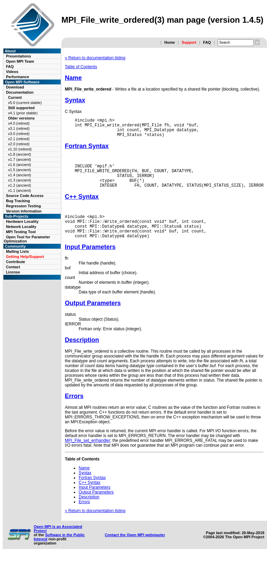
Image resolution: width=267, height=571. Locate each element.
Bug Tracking (18, 201)
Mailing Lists (17, 251)
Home (169, 42)
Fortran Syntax (87, 150)
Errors (74, 410)
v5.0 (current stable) (25, 103)
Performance (17, 77)
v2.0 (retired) (18, 144)
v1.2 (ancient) (19, 185)
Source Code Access (24, 196)
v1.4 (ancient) (19, 175)
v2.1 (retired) (18, 139)
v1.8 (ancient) (19, 154)
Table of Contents (81, 66)
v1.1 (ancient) (19, 190)
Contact (13, 267)
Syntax (75, 100)
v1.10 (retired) (19, 149)
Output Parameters (93, 317)
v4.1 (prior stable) (23, 113)
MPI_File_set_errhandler (87, 455)
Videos (12, 72)
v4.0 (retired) (18, 123)
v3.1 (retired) (18, 128)
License (13, 272)
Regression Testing (23, 206)
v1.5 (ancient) (19, 170)
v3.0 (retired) (18, 134)
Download (15, 87)
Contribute (15, 262)
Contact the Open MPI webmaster (135, 549)
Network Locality (21, 227)
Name (73, 77)
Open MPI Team (20, 61)
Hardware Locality (22, 221)
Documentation (19, 92)
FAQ (207, 42)
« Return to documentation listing (95, 57)
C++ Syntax (82, 206)
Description (82, 354)
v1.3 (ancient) (19, 180)
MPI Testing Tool (21, 232)
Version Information (23, 211)
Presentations (18, 56)
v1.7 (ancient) (19, 159)
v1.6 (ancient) (19, 165)
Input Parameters (90, 261)
